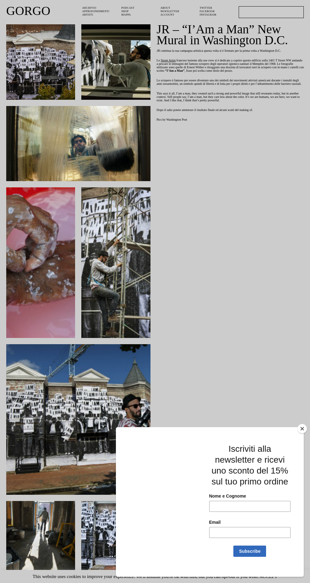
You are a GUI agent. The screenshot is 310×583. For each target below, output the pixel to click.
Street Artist (170, 61)
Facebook (208, 10)
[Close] (302, 435)
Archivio (89, 7)
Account (167, 13)
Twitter (206, 7)
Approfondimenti (96, 10)
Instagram (208, 13)
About (165, 7)
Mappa (126, 13)
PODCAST (128, 7)
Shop (125, 10)
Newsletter (170, 10)
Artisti (88, 13)
